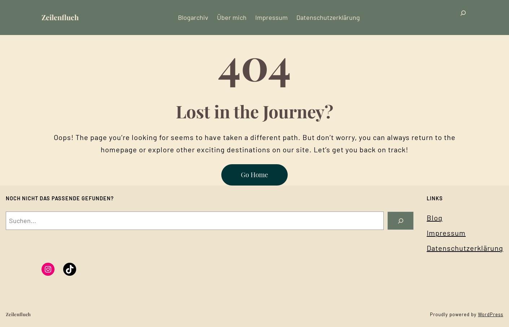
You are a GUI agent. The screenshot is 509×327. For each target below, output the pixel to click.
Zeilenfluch (60, 17)
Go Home (254, 174)
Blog (435, 217)
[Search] (400, 221)
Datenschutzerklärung (465, 248)
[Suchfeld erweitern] (463, 17)
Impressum (446, 232)
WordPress (490, 314)
